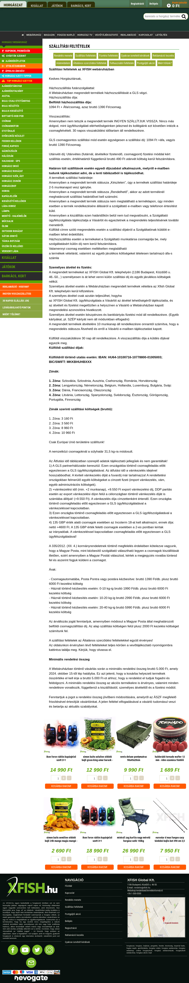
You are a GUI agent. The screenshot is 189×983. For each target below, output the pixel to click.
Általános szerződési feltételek (89, 63)
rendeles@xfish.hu (142, 887)
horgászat (13, 5)
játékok (57, 5)
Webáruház (33, 35)
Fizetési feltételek (108, 55)
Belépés (68, 921)
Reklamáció (128, 35)
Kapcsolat (146, 35)
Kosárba (61, 786)
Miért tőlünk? (165, 63)
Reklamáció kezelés (163, 55)
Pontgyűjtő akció (146, 63)
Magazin (49, 35)
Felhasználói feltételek (122, 63)
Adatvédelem (63, 63)
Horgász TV (84, 35)
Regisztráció (71, 928)
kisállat (37, 5)
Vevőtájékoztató (106, 35)
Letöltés (161, 35)
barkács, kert (81, 5)
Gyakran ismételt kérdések (135, 55)
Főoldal (68, 885)
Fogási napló (66, 35)
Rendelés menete (63, 55)
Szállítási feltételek (85, 55)
